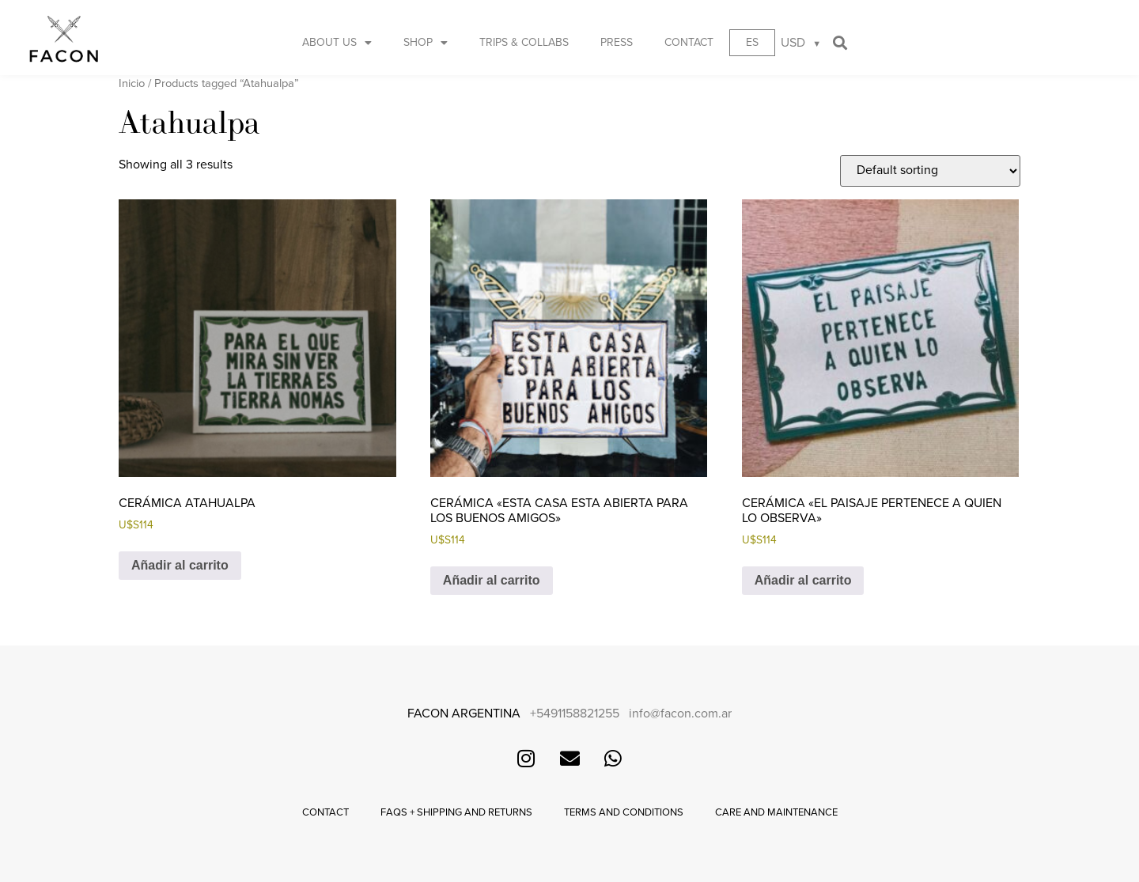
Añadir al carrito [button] (180, 565)
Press (616, 42)
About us (337, 42)
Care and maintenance (776, 812)
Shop (425, 42)
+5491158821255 (574, 713)
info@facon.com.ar (680, 713)
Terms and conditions (623, 812)
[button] (840, 42)
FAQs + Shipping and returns (456, 812)
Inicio (132, 83)
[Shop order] (930, 171)
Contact (688, 42)
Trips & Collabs (524, 42)
